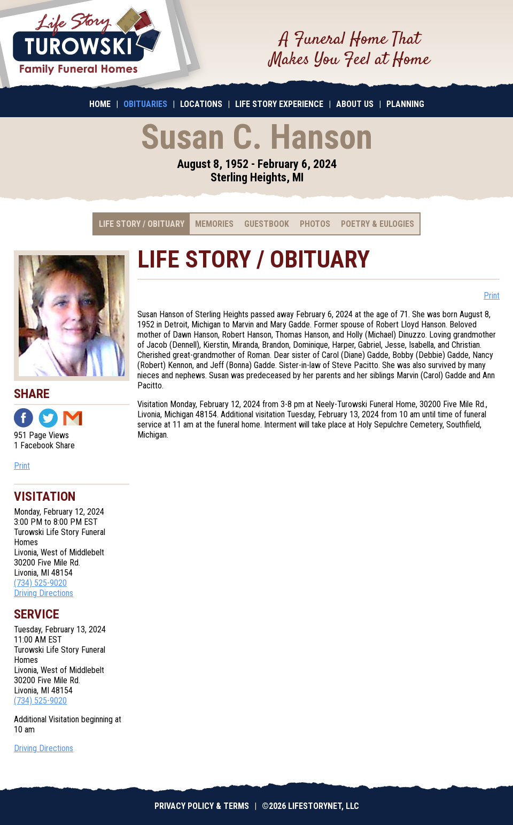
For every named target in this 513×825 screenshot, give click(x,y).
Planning (405, 104)
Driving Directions (43, 593)
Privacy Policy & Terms (201, 806)
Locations (201, 104)
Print (22, 466)
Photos (315, 224)
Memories (214, 224)
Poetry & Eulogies (377, 224)
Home (100, 104)
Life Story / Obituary (141, 224)
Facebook (23, 417)
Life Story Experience (279, 104)
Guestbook (266, 224)
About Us (355, 104)
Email (72, 417)
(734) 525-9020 (40, 583)
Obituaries (145, 104)
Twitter (48, 417)
